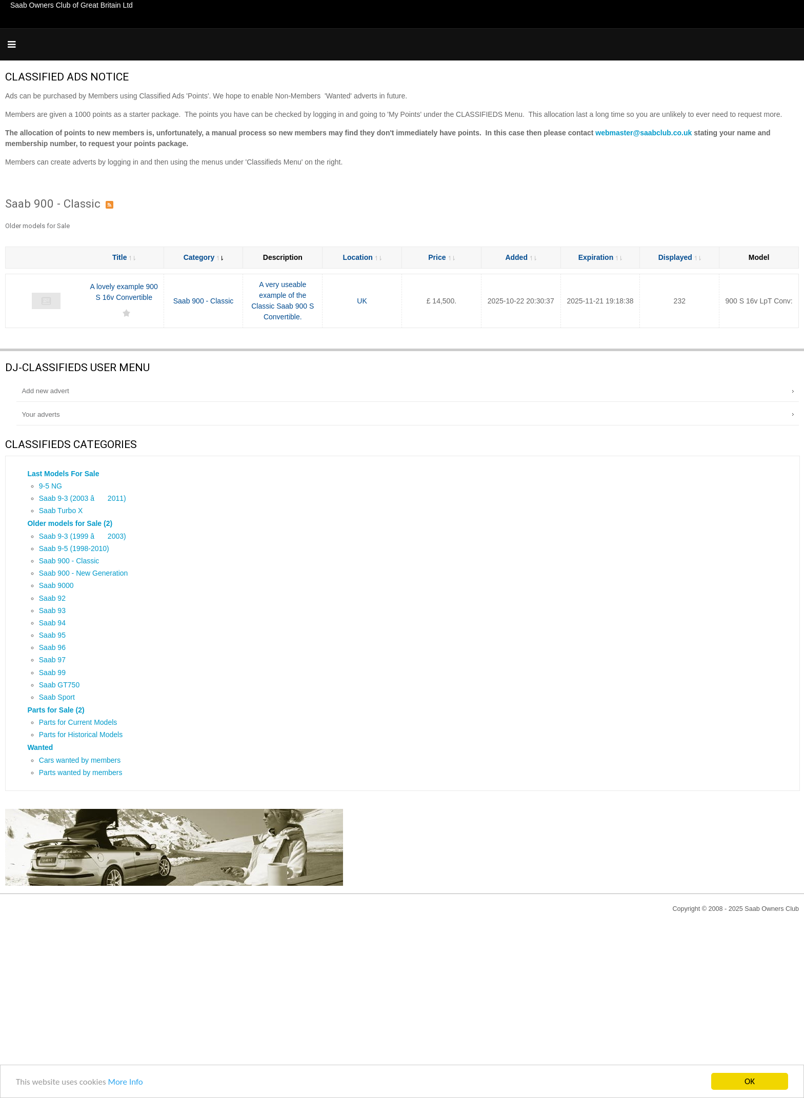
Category (204, 257)
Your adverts (40, 414)
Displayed (679, 257)
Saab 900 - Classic (203, 301)
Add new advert (45, 391)
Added (520, 257)
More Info (125, 1081)
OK (750, 1081)
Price (441, 257)
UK (362, 301)
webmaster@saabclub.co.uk (643, 133)
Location (362, 257)
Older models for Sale (37, 226)
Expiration (600, 257)
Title (124, 257)
